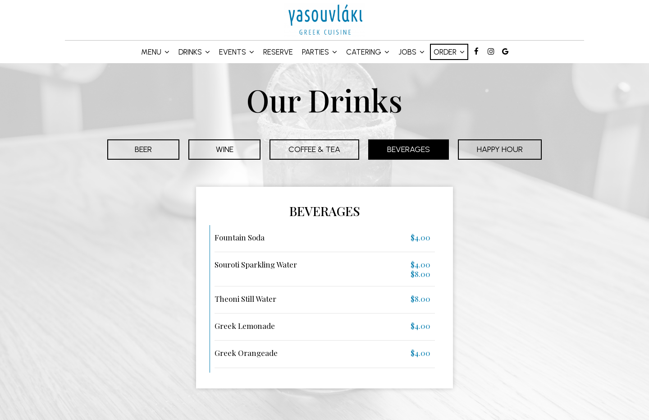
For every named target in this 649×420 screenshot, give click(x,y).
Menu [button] (155, 51)
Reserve (278, 51)
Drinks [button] (194, 51)
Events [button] (236, 51)
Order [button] (449, 51)
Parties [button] (319, 51)
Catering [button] (367, 51)
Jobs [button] (411, 51)
